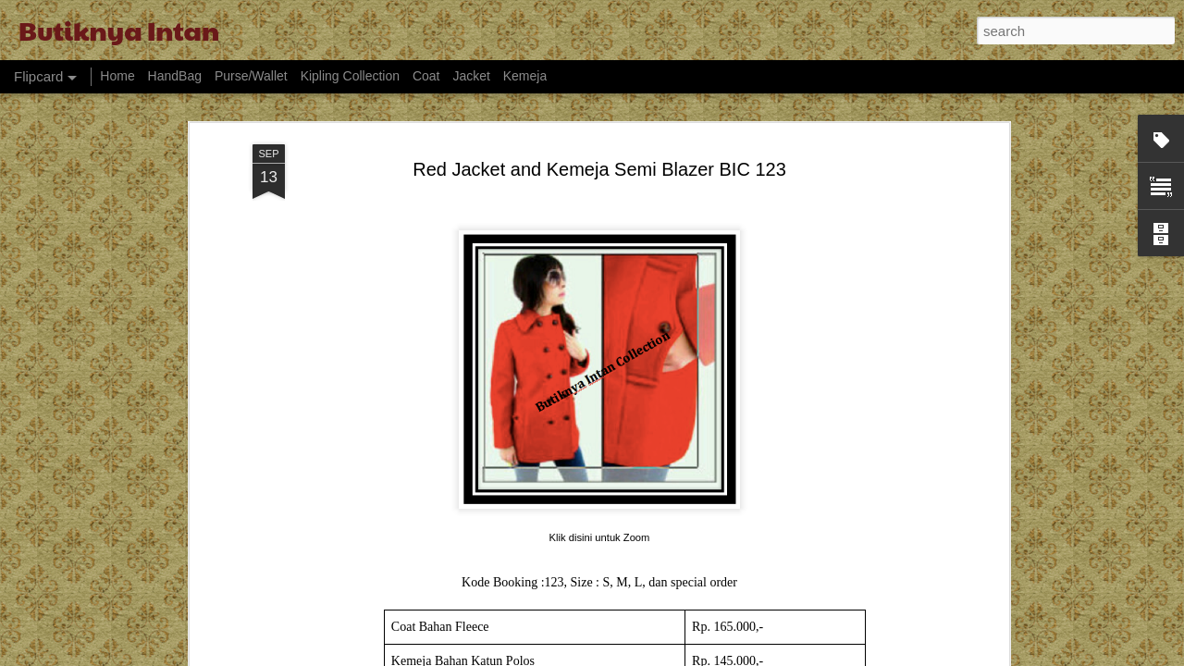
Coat (426, 75)
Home (117, 75)
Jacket (470, 75)
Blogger (709, 655)
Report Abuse (763, 655)
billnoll (615, 655)
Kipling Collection (350, 75)
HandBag (175, 75)
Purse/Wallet (251, 75)
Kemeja (525, 75)
